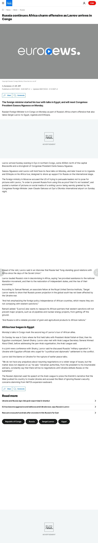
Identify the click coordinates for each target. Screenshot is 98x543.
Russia (22, 10)
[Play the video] (49, 51)
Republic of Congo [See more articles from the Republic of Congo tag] (13, 421)
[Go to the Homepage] (9, 3)
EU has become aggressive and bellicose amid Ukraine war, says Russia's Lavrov (35, 407)
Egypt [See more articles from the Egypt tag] (64, 421)
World (15, 10)
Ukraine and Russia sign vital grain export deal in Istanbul (26, 401)
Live (92, 3)
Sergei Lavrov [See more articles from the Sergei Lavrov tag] (48, 421)
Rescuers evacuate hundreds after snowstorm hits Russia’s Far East (30, 413)
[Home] (3, 10)
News (8, 10)
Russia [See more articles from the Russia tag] (32, 421)
